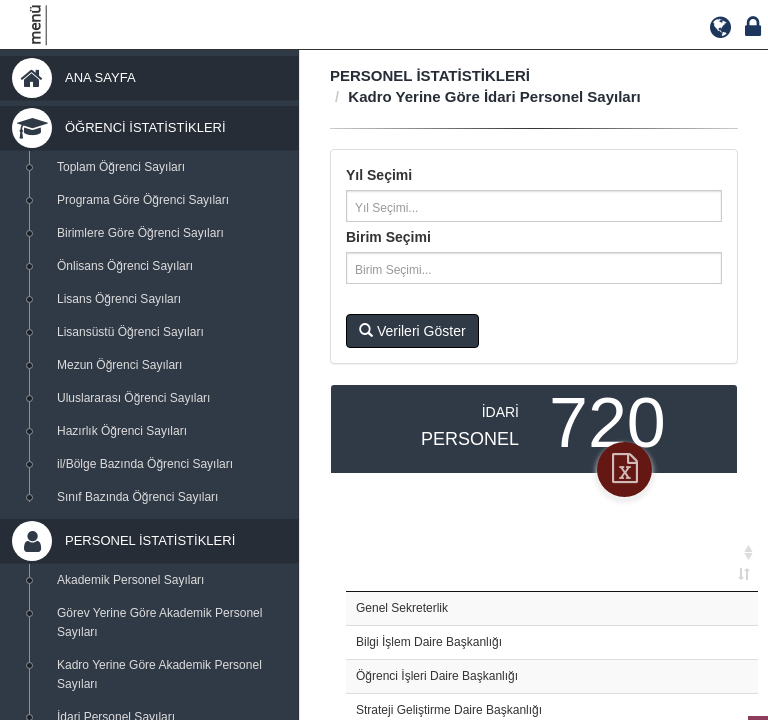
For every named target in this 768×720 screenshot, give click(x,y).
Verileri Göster (412, 331)
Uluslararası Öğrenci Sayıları (133, 398)
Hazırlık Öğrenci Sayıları (122, 431)
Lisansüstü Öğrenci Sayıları (130, 332)
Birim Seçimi (388, 237)
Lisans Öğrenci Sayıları (119, 299)
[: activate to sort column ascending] (552, 553)
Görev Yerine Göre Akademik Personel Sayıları (159, 622)
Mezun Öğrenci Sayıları (119, 365)
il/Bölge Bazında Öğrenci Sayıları (145, 464)
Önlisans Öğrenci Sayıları (125, 266)
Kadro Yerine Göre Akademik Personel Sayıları (159, 674)
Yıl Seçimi (379, 175)
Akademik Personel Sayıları (130, 580)
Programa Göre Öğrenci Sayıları (143, 200)
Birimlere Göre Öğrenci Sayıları (140, 233)
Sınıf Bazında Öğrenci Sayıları (137, 497)
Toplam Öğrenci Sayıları (121, 167)
